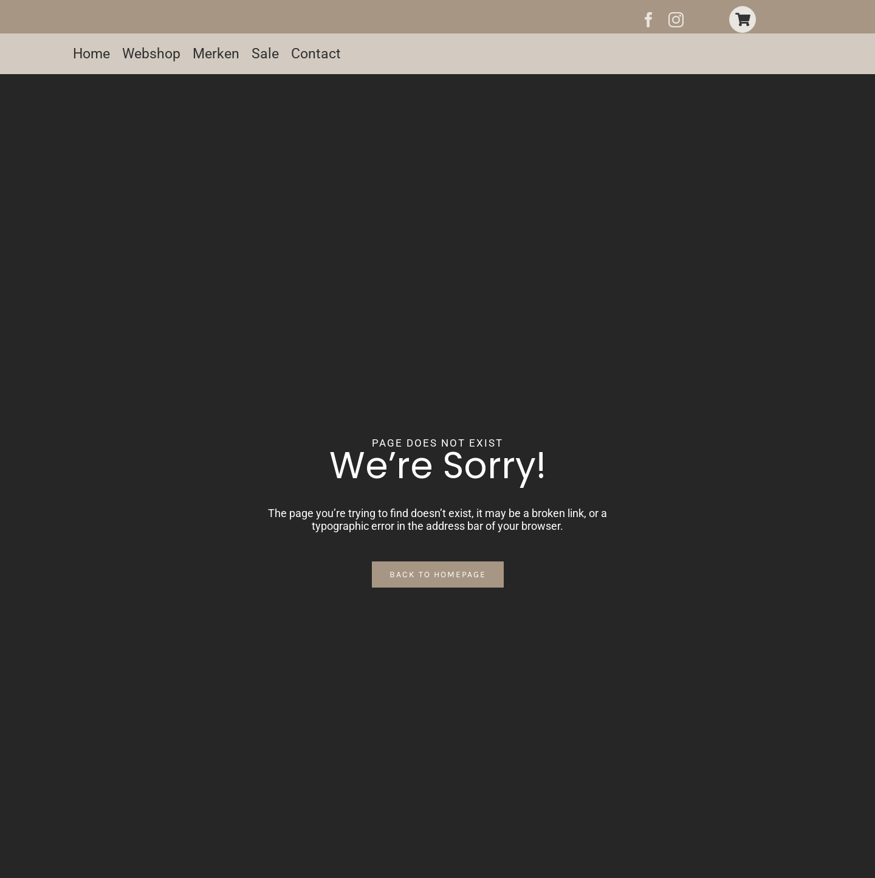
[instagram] (676, 19)
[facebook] (648, 19)
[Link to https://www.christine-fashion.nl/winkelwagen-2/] (742, 19)
